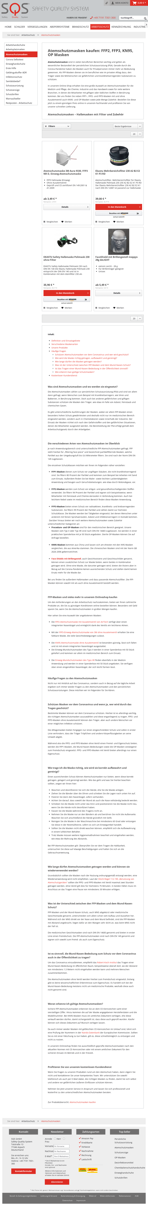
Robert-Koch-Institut (107, 962)
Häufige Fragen (58, 351)
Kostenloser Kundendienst (64, 375)
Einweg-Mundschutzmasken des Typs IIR (75, 660)
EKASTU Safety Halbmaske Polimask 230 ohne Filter (66, 258)
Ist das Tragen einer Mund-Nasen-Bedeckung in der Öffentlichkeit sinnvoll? (91, 368)
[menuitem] (107, 3)
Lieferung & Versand (48, 1196)
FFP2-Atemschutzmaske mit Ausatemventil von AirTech (81, 621)
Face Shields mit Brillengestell (66, 558)
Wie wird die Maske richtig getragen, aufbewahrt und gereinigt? (86, 358)
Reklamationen (125, 1196)
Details (75, 206)
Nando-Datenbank (91, 1032)
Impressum (81, 1200)
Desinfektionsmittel (124, 1162)
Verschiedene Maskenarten (64, 344)
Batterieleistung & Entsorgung (73, 1196)
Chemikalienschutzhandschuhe (124, 1167)
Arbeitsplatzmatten (15, 49)
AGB (136, 1196)
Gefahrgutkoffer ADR (16, 72)
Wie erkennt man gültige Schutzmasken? (74, 372)
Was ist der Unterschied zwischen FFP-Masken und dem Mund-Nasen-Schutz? (93, 365)
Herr (57, 1138)
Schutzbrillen (12, 94)
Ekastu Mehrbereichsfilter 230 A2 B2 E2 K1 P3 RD (117, 172)
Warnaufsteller (13, 98)
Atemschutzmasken (16, 54)
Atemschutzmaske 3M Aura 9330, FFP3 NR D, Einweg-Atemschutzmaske (66, 172)
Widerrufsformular (107, 1196)
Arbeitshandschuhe (15, 44)
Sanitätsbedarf (13, 81)
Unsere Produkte (59, 347)
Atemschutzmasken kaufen (83, 1102)
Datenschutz (67, 1200)
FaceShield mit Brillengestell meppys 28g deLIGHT (116, 258)
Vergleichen (51, 221)
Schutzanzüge (13, 89)
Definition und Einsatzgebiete (65, 340)
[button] (118, 214)
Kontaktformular (23, 1171)
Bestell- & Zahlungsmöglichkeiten (23, 1196)
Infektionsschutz (14, 76)
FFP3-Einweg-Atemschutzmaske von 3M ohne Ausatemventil (88, 632)
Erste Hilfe (11, 68)
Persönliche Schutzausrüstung (123, 1141)
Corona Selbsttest (14, 59)
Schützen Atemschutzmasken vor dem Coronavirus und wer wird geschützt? (92, 354)
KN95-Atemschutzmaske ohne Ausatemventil (77, 642)
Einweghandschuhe (15, 63)
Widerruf (92, 1196)
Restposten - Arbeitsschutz (19, 102)
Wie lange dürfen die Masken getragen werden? (78, 361)
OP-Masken (120, 1157)
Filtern (50, 126)
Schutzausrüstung (15, 85)
